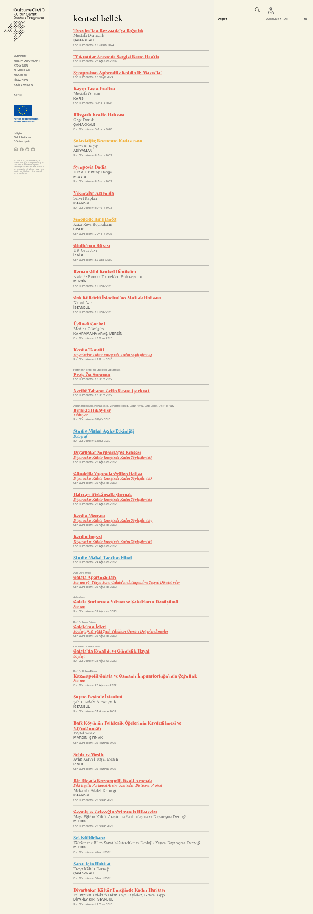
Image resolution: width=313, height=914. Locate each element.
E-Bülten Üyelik (22, 141)
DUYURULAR (22, 70)
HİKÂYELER (21, 80)
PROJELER (20, 75)
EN (306, 20)
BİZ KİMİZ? (20, 56)
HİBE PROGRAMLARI (26, 61)
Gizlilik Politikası (22, 137)
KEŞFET (222, 20)
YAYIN (17, 95)
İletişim (18, 133)
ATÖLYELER (21, 65)
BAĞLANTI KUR (23, 85)
